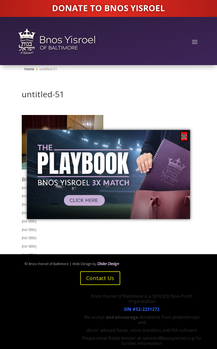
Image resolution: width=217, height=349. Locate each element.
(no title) (29, 221)
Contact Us (100, 278)
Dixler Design (108, 263)
